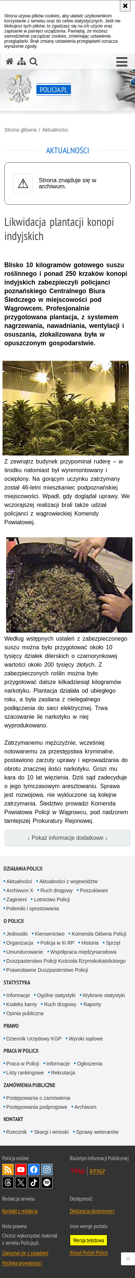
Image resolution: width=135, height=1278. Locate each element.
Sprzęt (113, 943)
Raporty (92, 1004)
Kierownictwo (49, 934)
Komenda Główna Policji (99, 934)
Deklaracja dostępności (92, 1210)
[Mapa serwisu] (21, 61)
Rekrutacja (63, 1073)
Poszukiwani (94, 890)
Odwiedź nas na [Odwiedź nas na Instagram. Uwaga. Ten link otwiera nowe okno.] (47, 1169)
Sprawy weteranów (97, 1132)
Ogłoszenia (89, 1064)
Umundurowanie (24, 952)
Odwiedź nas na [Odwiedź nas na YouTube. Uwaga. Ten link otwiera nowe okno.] (21, 1169)
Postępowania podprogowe (36, 1107)
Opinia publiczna (25, 1013)
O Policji (14, 921)
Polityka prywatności (22, 1262)
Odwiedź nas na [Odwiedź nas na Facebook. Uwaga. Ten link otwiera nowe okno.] (34, 1169)
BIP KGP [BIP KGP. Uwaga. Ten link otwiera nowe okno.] (97, 1171)
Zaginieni (16, 899)
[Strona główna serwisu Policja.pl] (10, 61)
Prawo (11, 1026)
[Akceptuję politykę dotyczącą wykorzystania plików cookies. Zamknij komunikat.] (125, 6)
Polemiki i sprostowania (32, 908)
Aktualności (55, 130)
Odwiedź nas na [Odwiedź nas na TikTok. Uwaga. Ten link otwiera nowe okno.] (34, 1182)
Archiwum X (19, 890)
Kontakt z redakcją (19, 1210)
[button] (121, 62)
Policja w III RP (57, 943)
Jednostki (17, 934)
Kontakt (13, 1119)
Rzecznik (16, 1132)
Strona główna (20, 130)
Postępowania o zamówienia (38, 1098)
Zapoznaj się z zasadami (25, 1252)
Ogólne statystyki (56, 995)
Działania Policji (23, 868)
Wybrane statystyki (104, 995)
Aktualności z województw (68, 881)
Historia (89, 943)
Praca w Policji (21, 1051)
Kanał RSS (8, 1169)
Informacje (18, 995)
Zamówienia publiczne (29, 1085)
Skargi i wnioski (51, 1132)
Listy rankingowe (25, 1073)
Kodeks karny (21, 1004)
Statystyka (17, 982)
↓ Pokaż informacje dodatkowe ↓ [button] (67, 838)
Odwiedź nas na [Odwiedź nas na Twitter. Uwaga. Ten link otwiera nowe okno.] (21, 1182)
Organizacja (19, 943)
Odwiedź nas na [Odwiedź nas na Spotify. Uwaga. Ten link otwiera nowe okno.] (47, 1182)
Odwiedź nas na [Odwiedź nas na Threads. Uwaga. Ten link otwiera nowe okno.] (8, 1182)
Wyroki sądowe (86, 1039)
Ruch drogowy (56, 890)
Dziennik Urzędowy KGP (34, 1039)
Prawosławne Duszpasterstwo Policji (47, 970)
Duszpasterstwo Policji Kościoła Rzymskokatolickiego (66, 961)
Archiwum (85, 1107)
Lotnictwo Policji (52, 899)
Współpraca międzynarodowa (83, 952)
